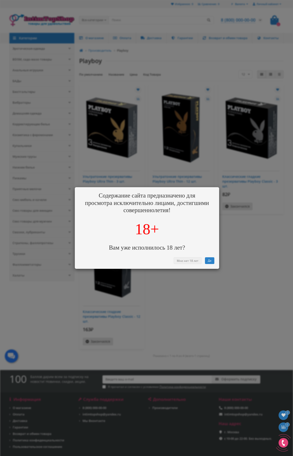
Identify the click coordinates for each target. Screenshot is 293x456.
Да (209, 260)
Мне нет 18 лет (187, 261)
